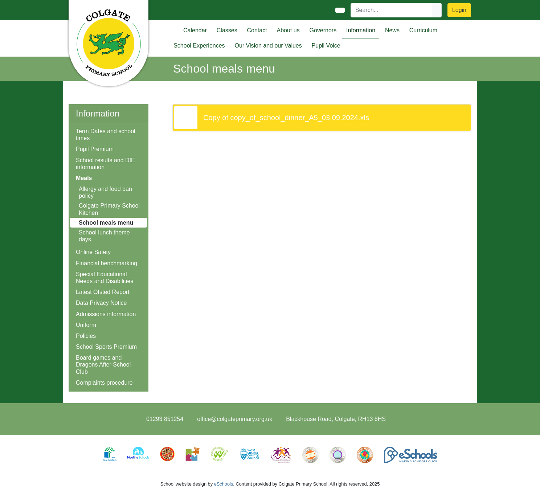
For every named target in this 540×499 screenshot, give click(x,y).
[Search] (391, 10)
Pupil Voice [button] (326, 45)
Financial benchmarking (106, 263)
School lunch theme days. (104, 235)
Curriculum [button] (423, 30)
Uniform (86, 325)
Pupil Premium (95, 149)
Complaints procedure (104, 383)
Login (459, 10)
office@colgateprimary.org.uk (234, 419)
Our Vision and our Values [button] (268, 45)
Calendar (195, 30)
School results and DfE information (105, 163)
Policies (86, 336)
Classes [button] (227, 30)
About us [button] (288, 30)
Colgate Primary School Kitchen (109, 209)
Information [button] (360, 30)
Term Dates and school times (105, 134)
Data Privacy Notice (101, 303)
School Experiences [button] (199, 45)
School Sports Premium (106, 347)
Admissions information (106, 314)
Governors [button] (322, 30)
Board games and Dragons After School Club (103, 365)
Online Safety (93, 252)
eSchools (223, 484)
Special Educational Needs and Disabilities (104, 277)
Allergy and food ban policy (105, 192)
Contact (257, 30)
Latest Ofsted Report (103, 292)
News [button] (392, 30)
